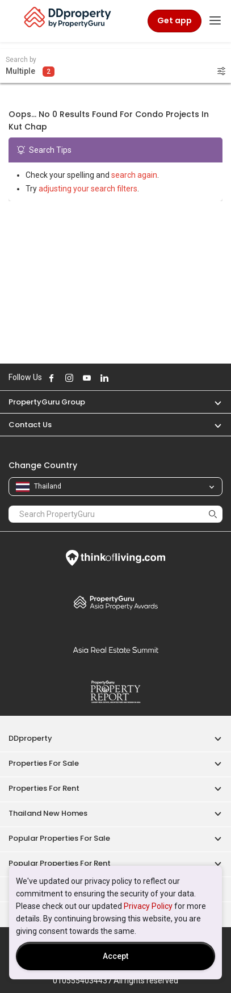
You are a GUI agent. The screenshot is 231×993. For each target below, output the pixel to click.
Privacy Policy (148, 906)
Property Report (115, 692)
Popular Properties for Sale (59, 838)
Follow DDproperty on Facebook (51, 378)
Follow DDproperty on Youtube (87, 378)
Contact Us (30, 424)
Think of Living (115, 557)
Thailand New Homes (48, 813)
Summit (115, 650)
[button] (212, 402)
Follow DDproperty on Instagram (69, 378)
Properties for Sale (44, 763)
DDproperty (30, 738)
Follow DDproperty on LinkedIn (104, 378)
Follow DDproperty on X (119, 377)
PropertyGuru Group (47, 402)
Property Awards (115, 602)
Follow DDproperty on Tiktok (132, 377)
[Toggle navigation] (215, 21)
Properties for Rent (44, 788)
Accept (115, 956)
